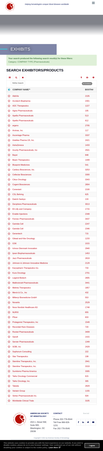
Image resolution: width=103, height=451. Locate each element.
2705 (87, 125)
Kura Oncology (19, 273)
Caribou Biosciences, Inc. (23, 170)
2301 (87, 101)
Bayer (15, 155)
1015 (87, 243)
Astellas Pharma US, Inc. (23, 140)
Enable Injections (20, 214)
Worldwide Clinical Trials (23, 401)
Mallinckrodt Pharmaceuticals (25, 283)
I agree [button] (92, 446)
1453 (87, 253)
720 (87, 327)
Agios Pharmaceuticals (22, 111)
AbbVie (15, 96)
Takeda (15, 386)
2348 (87, 214)
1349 (87, 342)
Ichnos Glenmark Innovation (24, 248)
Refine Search (17, 83)
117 (87, 130)
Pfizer (15, 317)
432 (87, 292)
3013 (87, 204)
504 (87, 396)
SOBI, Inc (16, 347)
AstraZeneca (18, 145)
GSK (14, 243)
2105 (87, 96)
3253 (87, 170)
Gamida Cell (17, 224)
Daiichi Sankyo (19, 199)
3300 (87, 175)
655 (87, 312)
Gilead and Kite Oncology (23, 238)
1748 (87, 307)
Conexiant (16, 189)
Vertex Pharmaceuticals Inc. (24, 396)
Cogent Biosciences (21, 184)
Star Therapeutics (20, 356)
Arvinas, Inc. (17, 130)
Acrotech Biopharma (21, 101)
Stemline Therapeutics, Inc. (24, 361)
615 (87, 376)
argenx (15, 125)
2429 (87, 347)
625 (87, 194)
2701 (87, 273)
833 (87, 317)
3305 (87, 371)
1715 (87, 209)
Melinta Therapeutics (21, 288)
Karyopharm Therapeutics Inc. (25, 268)
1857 (87, 288)
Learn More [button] (53, 448)
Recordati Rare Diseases (23, 327)
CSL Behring (18, 194)
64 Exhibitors (87, 84)
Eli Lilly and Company (22, 209)
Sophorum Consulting (22, 352)
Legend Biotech (19, 278)
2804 (87, 184)
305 (87, 381)
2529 (87, 302)
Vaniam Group (18, 391)
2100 (87, 189)
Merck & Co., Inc (19, 292)
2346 (87, 229)
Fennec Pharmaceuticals (23, 219)
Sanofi (15, 337)
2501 (87, 150)
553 (87, 297)
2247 (87, 224)
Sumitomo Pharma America (24, 371)
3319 (87, 366)
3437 (87, 219)
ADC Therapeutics (20, 106)
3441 (87, 283)
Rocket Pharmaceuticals (23, 332)
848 (87, 155)
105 (87, 111)
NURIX (15, 312)
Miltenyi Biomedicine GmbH (24, 297)
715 (87, 234)
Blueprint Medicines (21, 165)
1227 (87, 106)
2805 (87, 278)
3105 (87, 401)
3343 (87, 180)
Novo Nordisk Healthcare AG (25, 307)
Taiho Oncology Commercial (24, 376)
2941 (87, 361)
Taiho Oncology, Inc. (21, 381)
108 (87, 356)
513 (87, 116)
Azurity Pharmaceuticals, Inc (24, 150)
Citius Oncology (19, 180)
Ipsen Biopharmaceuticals (23, 253)
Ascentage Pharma (20, 135)
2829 (87, 386)
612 (87, 121)
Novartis (16, 302)
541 (87, 165)
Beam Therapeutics (21, 160)
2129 (87, 263)
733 (87, 268)
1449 (87, 160)
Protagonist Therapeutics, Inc (25, 322)
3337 (87, 135)
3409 (87, 332)
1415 (87, 337)
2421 (87, 140)
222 (87, 352)
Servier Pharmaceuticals (23, 342)
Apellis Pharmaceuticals (23, 116)
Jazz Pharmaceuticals (22, 258)
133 (87, 199)
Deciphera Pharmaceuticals (24, 204)
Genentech (17, 234)
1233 (87, 238)
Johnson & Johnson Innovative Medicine (30, 263)
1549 (87, 322)
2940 (87, 248)
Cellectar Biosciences (21, 175)
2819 (87, 258)
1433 (87, 145)
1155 (87, 391)
